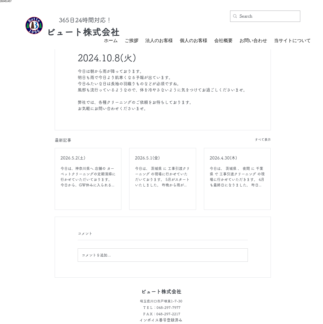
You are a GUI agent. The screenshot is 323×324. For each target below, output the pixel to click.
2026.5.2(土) (72, 158)
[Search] (265, 16)
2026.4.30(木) (223, 158)
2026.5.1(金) (147, 158)
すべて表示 (263, 139)
